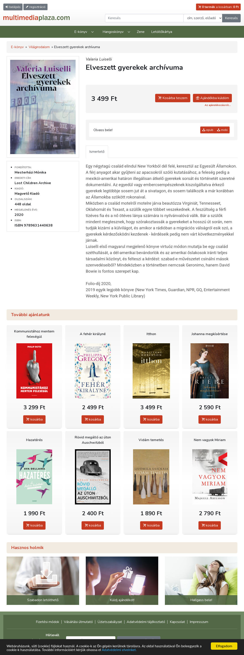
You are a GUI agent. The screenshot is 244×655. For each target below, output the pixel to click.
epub (207, 130)
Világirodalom (39, 47)
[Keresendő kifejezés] (144, 18)
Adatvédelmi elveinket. (119, 650)
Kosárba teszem (172, 98)
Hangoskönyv (113, 31)
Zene (141, 31)
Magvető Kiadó (27, 193)
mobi (222, 130)
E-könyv (80, 31)
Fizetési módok (47, 621)
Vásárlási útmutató (78, 621)
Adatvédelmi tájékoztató (146, 621)
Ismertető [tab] (97, 151)
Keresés (231, 18)
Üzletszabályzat (109, 621)
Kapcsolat (177, 621)
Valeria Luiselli (99, 59)
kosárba (34, 419)
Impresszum (199, 621)
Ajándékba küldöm (212, 98)
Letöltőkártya (161, 31)
